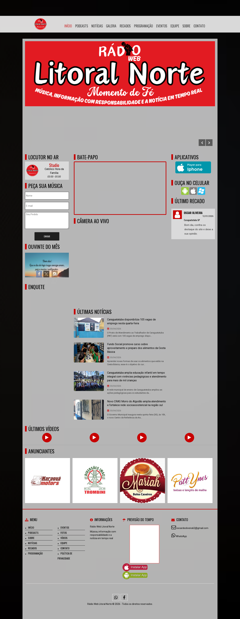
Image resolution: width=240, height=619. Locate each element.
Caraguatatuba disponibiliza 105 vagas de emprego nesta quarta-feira (131, 321)
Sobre (186, 25)
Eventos (161, 25)
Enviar (47, 236)
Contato (199, 25)
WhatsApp (181, 536)
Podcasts (81, 25)
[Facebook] (124, 597)
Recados (125, 25)
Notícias (97, 25)
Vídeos (64, 538)
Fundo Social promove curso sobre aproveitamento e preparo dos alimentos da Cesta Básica (136, 348)
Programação (143, 25)
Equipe (174, 25)
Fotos (63, 532)
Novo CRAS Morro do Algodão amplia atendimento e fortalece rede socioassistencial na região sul (136, 403)
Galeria (111, 25)
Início (68, 25)
